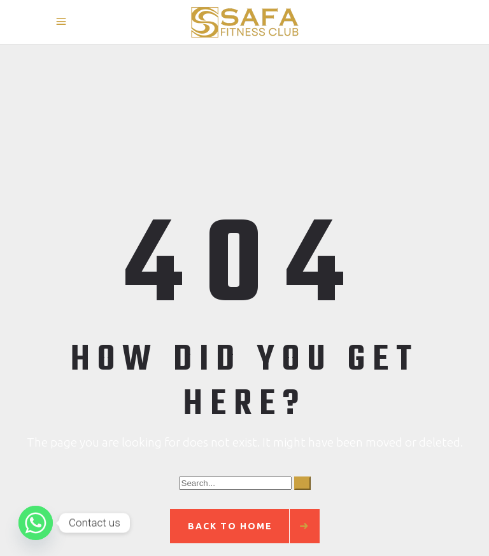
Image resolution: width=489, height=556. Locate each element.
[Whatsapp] (35, 523)
